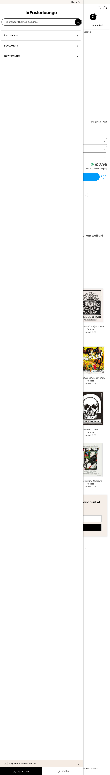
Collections (35, 575)
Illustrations (37, 31)
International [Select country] (37, 728)
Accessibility (35, 716)
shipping (103, 168)
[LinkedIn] (64, 747)
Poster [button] (8, 141)
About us (33, 567)
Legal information (38, 607)
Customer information (41, 703)
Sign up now (55, 527)
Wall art (24, 31)
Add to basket (51, 177)
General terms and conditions (45, 594)
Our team (34, 571)
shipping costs (39, 768)
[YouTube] (55, 747)
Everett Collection (10, 128)
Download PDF (14, 229)
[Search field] (53, 17)
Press (32, 582)
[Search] (93, 17)
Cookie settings (37, 603)
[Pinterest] (47, 747)
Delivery (33, 712)
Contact (33, 707)
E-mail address (16, 513)
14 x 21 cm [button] (9, 149)
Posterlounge (10, 31)
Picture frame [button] (12, 157)
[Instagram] (31, 747)
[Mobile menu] (5, 8)
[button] (11, 8)
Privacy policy (36, 598)
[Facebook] (39, 747)
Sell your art (35, 587)
